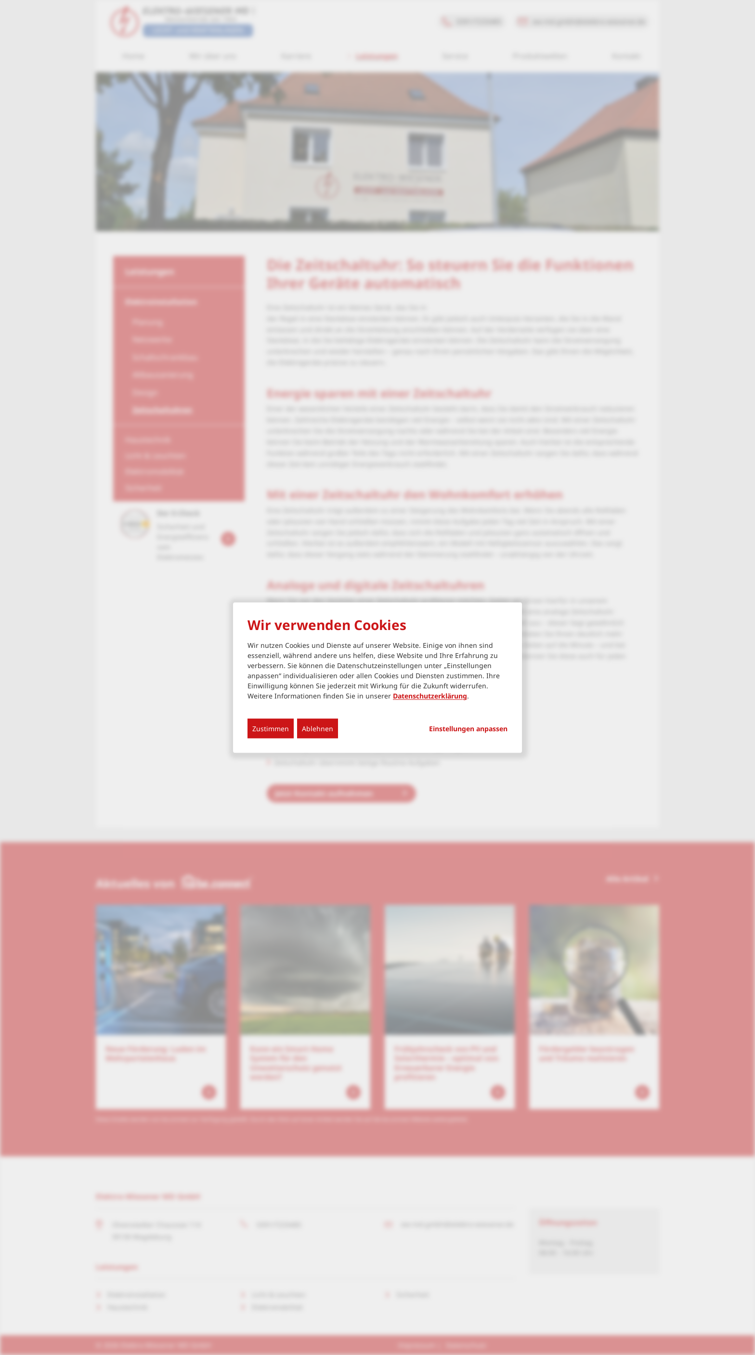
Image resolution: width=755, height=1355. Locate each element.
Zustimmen (270, 728)
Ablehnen (317, 728)
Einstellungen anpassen (468, 729)
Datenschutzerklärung (430, 695)
